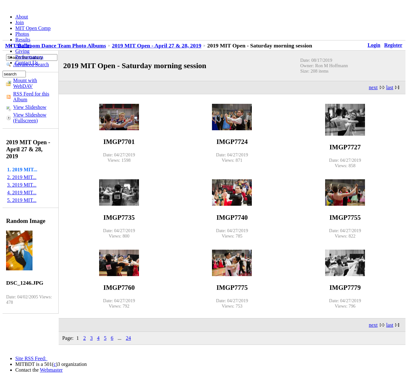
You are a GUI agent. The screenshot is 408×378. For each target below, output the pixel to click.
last (389, 87)
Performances (29, 57)
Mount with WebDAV (25, 83)
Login (374, 45)
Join (19, 22)
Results (22, 39)
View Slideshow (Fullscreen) (29, 117)
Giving (22, 51)
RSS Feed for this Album (31, 96)
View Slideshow (29, 107)
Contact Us (26, 62)
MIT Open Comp (33, 28)
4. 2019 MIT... (21, 192)
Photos (22, 34)
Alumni (23, 45)
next (373, 87)
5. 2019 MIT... (21, 200)
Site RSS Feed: (31, 358)
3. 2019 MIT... (21, 185)
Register (393, 45)
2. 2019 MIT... (21, 177)
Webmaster (51, 370)
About (21, 16)
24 (128, 338)
